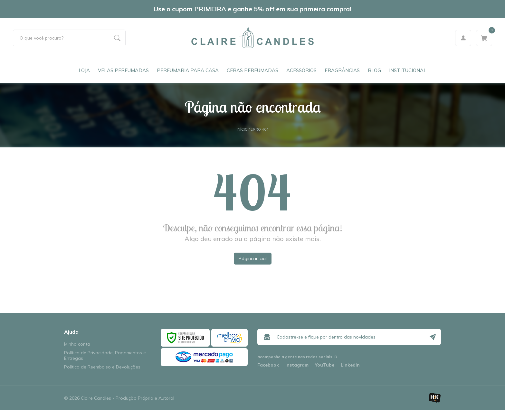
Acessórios (301, 70)
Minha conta (77, 344)
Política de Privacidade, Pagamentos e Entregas (105, 355)
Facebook (268, 365)
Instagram (297, 365)
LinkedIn (350, 365)
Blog (374, 70)
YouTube (324, 365)
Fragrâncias (342, 70)
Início (242, 129)
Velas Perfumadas (123, 70)
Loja (84, 70)
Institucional (407, 70)
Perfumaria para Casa (188, 70)
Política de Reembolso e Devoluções (102, 367)
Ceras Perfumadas (252, 70)
